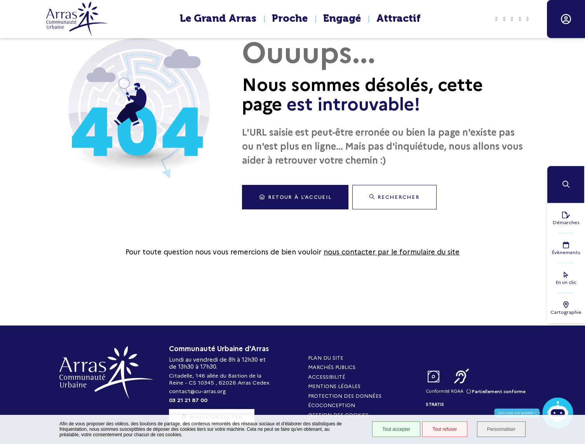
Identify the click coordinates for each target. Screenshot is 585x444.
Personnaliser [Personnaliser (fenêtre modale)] (501, 429)
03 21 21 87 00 (188, 400)
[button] (566, 184)
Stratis (435, 404)
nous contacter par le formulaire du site (392, 252)
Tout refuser (444, 429)
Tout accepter (396, 429)
